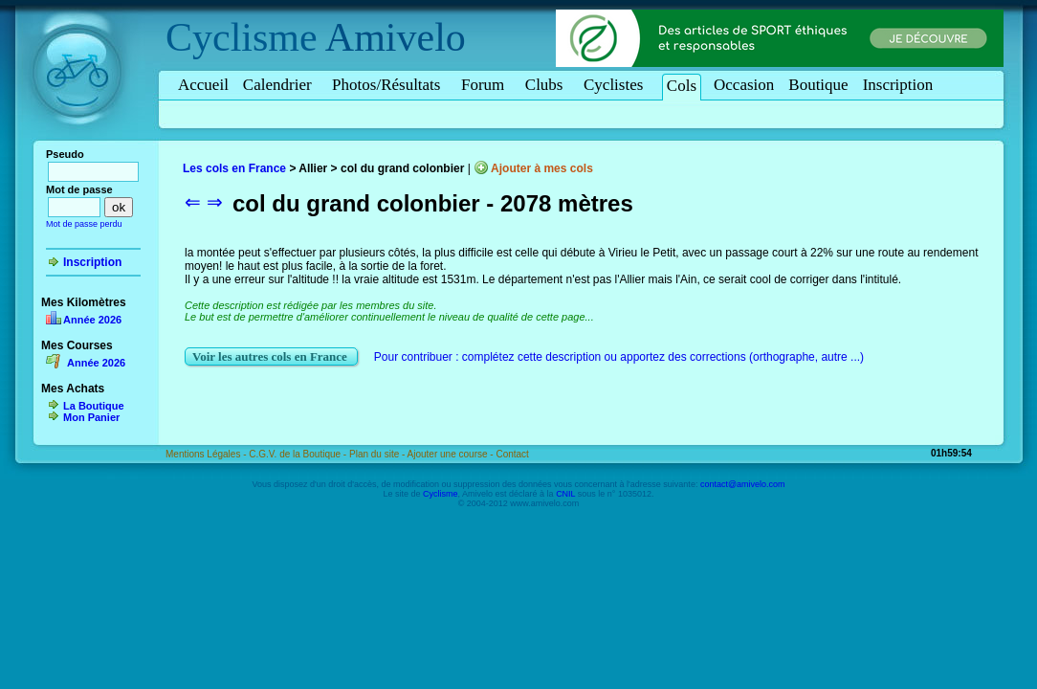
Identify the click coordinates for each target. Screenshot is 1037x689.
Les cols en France (234, 168)
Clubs (547, 85)
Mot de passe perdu (84, 224)
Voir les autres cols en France (271, 356)
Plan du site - (378, 454)
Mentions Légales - (207, 454)
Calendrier (280, 85)
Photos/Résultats (389, 85)
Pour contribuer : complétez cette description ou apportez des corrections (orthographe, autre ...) (619, 357)
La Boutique (93, 405)
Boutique (818, 85)
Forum (486, 85)
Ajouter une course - (452, 454)
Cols (681, 86)
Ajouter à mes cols (542, 168)
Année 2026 (92, 319)
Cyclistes (617, 85)
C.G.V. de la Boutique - (299, 454)
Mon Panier (91, 417)
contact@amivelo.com (742, 484)
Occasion (744, 85)
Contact (512, 454)
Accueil (203, 85)
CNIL (565, 494)
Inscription (898, 85)
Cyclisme (241, 37)
